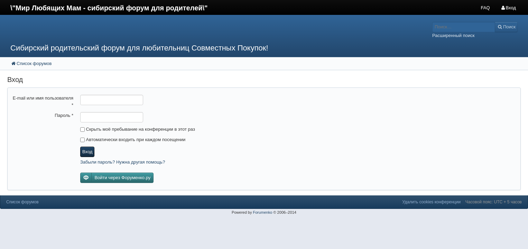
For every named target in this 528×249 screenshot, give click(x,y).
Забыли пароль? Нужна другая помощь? (122, 162)
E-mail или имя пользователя (43, 101)
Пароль (64, 115)
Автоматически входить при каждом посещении (132, 139)
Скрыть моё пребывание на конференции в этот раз (137, 129)
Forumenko (262, 212)
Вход (87, 151)
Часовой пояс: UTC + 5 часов (493, 202)
